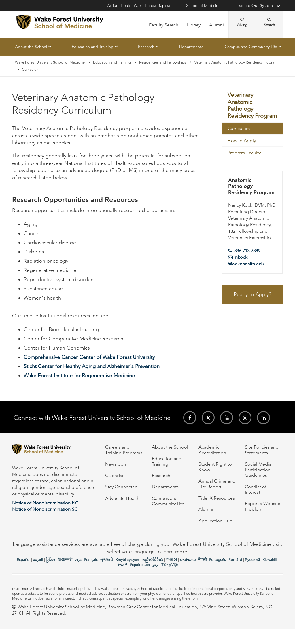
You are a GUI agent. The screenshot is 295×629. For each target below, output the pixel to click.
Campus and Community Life (251, 46)
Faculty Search (163, 25)
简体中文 (65, 559)
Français (91, 559)
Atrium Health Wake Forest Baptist (138, 5)
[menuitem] (252, 106)
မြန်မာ (50, 559)
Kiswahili (269, 559)
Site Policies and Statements (262, 449)
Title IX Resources (216, 498)
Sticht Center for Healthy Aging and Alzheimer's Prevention (92, 366)
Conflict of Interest (255, 489)
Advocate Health (122, 498)
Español (23, 559)
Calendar (114, 475)
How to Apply (242, 140)
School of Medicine (203, 5)
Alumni (216, 25)
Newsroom (116, 464)
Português (217, 559)
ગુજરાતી (106, 559)
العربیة (38, 559)
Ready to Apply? (252, 294)
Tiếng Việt (169, 565)
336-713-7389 (247, 250)
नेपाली (202, 559)
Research (146, 46)
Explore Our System (255, 5)
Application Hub (215, 520)
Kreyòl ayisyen (127, 559)
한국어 (171, 559)
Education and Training (93, 46)
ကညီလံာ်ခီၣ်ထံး (152, 559)
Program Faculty (244, 152)
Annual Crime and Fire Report (216, 483)
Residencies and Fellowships (162, 62)
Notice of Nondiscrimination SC (44, 509)
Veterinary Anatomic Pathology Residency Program (235, 62)
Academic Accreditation (212, 449)
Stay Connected (121, 486)
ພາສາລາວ (188, 559)
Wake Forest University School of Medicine (50, 62)
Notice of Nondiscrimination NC (45, 503)
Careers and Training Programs (123, 449)
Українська (140, 565)
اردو (155, 565)
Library (194, 25)
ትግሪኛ (122, 565)
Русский (252, 559)
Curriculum (239, 128)
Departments (191, 46)
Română (235, 559)
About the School (31, 46)
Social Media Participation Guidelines (258, 469)
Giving (242, 22)
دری (78, 559)
